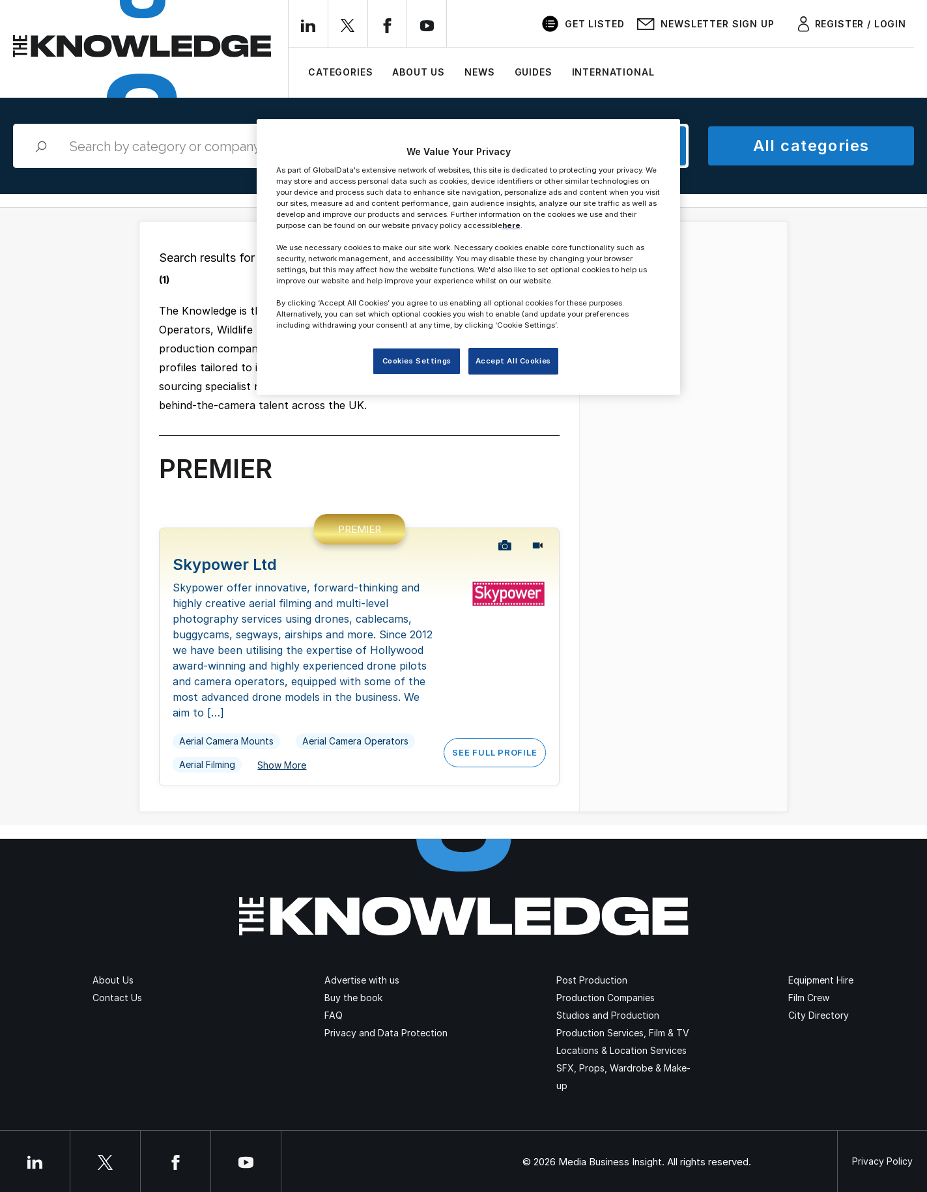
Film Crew (808, 997)
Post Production (591, 980)
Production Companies (605, 997)
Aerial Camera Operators (355, 740)
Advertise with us (361, 980)
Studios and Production (607, 1015)
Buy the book (353, 997)
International (613, 72)
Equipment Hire (820, 980)
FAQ (333, 1015)
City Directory (818, 1015)
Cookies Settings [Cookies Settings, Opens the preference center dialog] (416, 360)
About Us (418, 72)
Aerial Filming (207, 764)
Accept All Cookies (513, 360)
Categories (340, 72)
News (479, 72)
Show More (281, 765)
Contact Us (117, 997)
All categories (811, 145)
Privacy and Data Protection (386, 1032)
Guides (533, 72)
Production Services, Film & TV (622, 1032)
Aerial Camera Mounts (226, 740)
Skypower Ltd (225, 564)
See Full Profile (494, 752)
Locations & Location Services (621, 1050)
